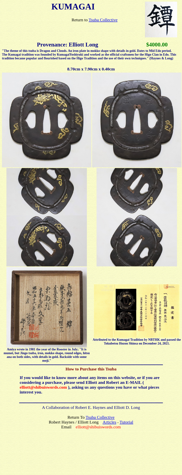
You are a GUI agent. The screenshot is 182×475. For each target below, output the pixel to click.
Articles (109, 422)
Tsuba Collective (103, 20)
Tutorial (126, 422)
